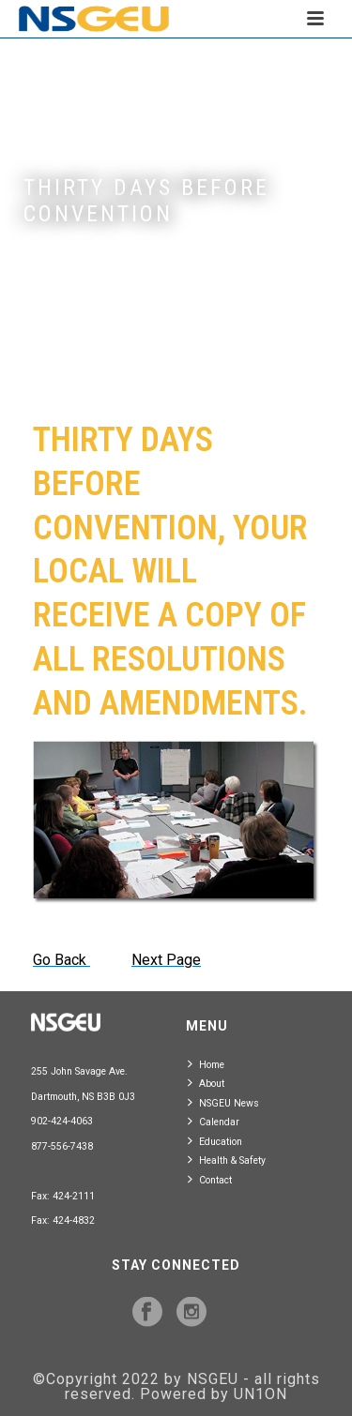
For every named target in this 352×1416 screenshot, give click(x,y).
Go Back (61, 960)
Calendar (213, 1121)
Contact (210, 1179)
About (206, 1083)
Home (206, 1064)
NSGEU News (223, 1102)
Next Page (166, 960)
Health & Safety (227, 1159)
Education (215, 1141)
